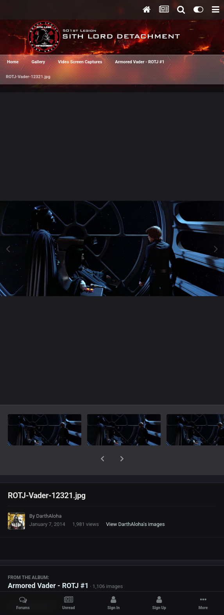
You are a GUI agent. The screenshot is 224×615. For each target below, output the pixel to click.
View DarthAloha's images (135, 504)
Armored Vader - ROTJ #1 (48, 565)
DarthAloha (48, 496)
